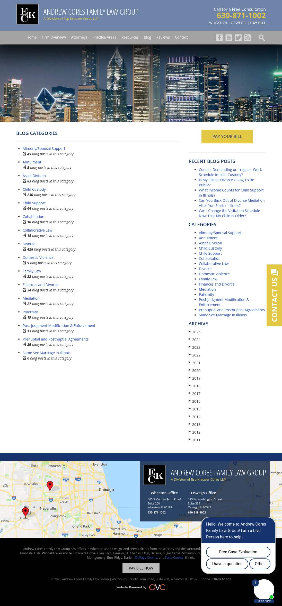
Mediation (31, 298)
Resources (130, 37)
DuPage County (146, 557)
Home (32, 37)
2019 (194, 378)
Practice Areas (104, 37)
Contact (181, 37)
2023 (194, 347)
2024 (194, 339)
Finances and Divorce (40, 284)
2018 (194, 385)
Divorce (29, 243)
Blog (147, 37)
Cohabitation (33, 216)
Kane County (174, 557)
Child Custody (34, 189)
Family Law (32, 271)
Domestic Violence (38, 257)
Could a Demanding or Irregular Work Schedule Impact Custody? (230, 172)
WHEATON (218, 22)
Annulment (32, 162)
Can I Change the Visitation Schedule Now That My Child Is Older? (229, 213)
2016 (194, 401)
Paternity (30, 311)
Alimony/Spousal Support (44, 148)
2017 (194, 393)
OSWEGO (238, 22)
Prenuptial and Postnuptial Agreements (56, 339)
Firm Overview (54, 37)
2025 (194, 331)
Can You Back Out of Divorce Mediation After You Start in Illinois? (232, 203)
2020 (194, 370)
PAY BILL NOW (141, 568)
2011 (194, 439)
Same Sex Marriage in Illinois (46, 352)
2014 (194, 416)
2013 (194, 424)
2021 (194, 362)
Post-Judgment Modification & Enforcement (59, 325)
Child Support (34, 202)
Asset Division (34, 175)
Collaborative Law (37, 230)
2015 (194, 409)
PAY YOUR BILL (227, 136)
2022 (194, 355)
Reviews (163, 37)
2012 (194, 432)
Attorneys (79, 37)
